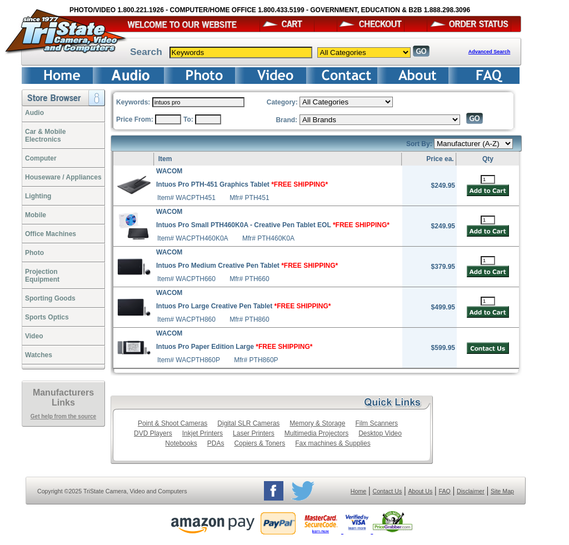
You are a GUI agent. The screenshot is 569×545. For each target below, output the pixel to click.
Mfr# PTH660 (249, 279)
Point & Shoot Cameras (172, 423)
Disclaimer (471, 491)
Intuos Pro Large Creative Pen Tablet (243, 306)
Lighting (38, 196)
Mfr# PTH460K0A (268, 238)
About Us (420, 491)
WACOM (169, 171)
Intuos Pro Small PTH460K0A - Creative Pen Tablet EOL (273, 225)
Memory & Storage (317, 423)
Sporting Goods (50, 298)
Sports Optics (47, 317)
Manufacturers (63, 392)
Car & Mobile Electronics (45, 135)
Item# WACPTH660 (186, 279)
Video (34, 336)
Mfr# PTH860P (256, 360)
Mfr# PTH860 (249, 319)
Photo (34, 253)
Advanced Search (489, 51)
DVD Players (153, 433)
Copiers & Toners (259, 443)
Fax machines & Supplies (332, 443)
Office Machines (50, 234)
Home (358, 491)
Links (63, 402)
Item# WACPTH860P (188, 360)
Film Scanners (376, 423)
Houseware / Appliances (63, 177)
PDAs (215, 443)
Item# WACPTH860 (186, 319)
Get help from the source (63, 416)
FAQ (444, 491)
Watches (38, 355)
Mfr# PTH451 (249, 198)
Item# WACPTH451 (186, 198)
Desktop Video (380, 433)
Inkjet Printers (202, 433)
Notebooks (181, 443)
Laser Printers (253, 433)
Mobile (35, 215)
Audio (34, 113)
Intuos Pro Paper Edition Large (234, 347)
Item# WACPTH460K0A (192, 238)
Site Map (502, 491)
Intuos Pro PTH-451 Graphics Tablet (242, 184)
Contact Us (387, 491)
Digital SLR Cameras (248, 423)
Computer (41, 158)
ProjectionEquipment (42, 275)
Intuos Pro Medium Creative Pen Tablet (247, 265)
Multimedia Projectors (316, 433)
